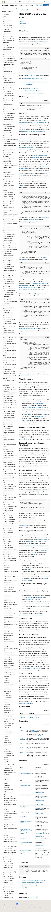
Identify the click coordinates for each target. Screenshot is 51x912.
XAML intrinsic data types (31, 541)
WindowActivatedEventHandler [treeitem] (10, 823)
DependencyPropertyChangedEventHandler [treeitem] (10, 625)
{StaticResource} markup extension (30, 886)
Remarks (22, 21)
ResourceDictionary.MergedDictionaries (28, 287)
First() (21, 780)
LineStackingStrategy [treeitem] (8, 716)
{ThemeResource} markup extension (34, 43)
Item (36, 599)
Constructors (23, 23)
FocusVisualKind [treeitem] (7, 680)
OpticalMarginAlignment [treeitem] (9, 719)
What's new (39, 5)
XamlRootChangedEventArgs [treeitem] (9, 837)
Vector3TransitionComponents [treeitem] (10, 804)
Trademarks (10, 909)
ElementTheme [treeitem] (7, 667)
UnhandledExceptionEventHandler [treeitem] (11, 800)
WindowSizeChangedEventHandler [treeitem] (10, 829)
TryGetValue (29, 599)
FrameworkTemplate (45, 539)
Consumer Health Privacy (38, 907)
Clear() (21, 769)
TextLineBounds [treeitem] (7, 776)
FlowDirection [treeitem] (6, 676)
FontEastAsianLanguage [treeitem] (8, 684)
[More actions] (49, 10)
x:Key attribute (39, 164)
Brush (27, 573)
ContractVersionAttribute (30, 82)
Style (47, 163)
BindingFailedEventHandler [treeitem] (9, 587)
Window (28, 682)
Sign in (48, 1)
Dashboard (46, 5)
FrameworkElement (35, 157)
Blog (18, 907)
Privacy (29, 907)
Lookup (23, 604)
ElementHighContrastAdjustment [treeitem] (10, 655)
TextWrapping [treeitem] (6, 781)
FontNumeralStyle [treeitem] (7, 691)
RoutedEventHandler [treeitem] (8, 744)
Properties (22, 25)
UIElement (26, 547)
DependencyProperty (43, 832)
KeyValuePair (35, 90)
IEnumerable (28, 90)
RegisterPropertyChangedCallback (42, 854)
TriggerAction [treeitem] (6, 787)
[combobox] (10, 12)
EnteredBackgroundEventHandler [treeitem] (10, 669)
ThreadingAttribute (28, 84)
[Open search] (44, 2)
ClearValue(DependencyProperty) (26, 773)
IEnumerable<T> (23, 439)
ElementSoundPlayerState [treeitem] (9, 663)
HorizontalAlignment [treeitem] (8, 708)
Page (43, 157)
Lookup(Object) (23, 816)
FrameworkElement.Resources (31, 139)
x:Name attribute (27, 414)
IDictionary (27, 88)
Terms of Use (4, 909)
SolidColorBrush (39, 573)
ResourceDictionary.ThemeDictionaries (28, 289)
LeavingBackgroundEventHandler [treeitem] (10, 714)
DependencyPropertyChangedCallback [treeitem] (10, 618)
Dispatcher (22, 730)
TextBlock (43, 170)
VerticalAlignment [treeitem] (7, 806)
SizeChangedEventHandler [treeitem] (9, 755)
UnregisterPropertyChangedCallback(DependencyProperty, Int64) (26, 852)
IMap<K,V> (31, 603)
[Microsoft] (2, 2)
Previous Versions (12, 907)
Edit (48, 37)
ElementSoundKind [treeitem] (7, 657)
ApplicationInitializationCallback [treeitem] (10, 574)
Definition (22, 20)
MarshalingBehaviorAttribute (43, 82)
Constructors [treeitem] (7, 734)
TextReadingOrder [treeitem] (7, 778)
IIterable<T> (39, 603)
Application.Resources (24, 141)
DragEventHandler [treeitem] (7, 631)
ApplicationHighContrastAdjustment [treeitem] (11, 572)
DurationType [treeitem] (6, 646)
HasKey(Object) (23, 806)
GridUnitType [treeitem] (6, 706)
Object (26, 75)
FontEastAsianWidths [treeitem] (8, 686)
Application (32, 694)
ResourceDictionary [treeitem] (9, 732)
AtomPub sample (44, 217)
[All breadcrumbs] (20, 10)
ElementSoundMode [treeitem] (8, 659)
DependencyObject (34, 75)
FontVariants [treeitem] (6, 693)
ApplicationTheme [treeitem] (7, 582)
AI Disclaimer (4, 907)
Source (41, 405)
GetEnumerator (35, 438)
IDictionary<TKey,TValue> (28, 597)
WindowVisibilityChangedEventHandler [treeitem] (10, 832)
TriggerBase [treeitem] (6, 791)
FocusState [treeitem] (6, 678)
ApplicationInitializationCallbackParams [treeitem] (11, 577)
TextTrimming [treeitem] (6, 779)
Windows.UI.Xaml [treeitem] (7, 565)
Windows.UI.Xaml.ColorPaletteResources (32, 78)
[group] (34, 52)
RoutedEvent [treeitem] (6, 740)
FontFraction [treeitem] (6, 687)
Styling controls (40, 403)
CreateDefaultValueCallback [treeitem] (9, 602)
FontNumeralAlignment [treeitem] (8, 689)
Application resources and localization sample (32, 882)
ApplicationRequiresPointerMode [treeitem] (10, 580)
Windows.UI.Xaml (25, 9)
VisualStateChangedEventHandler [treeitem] (10, 813)
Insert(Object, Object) (24, 812)
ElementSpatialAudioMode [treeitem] (9, 665)
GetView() (22, 803)
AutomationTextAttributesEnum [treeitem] (10, 584)
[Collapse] (16, 9)
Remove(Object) (23, 838)
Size (21, 743)
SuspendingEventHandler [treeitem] (9, 766)
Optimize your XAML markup (26, 703)
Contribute (24, 907)
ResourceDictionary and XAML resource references (33, 131)
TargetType (37, 400)
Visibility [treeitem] (5, 808)
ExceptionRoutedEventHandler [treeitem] (10, 674)
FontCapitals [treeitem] (6, 682)
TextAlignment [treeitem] (6, 774)
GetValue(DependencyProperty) (26, 795)
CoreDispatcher (33, 730)
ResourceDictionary (33, 717)
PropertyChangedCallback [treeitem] (9, 723)
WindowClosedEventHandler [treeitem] (9, 824)
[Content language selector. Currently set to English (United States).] (8, 904)
